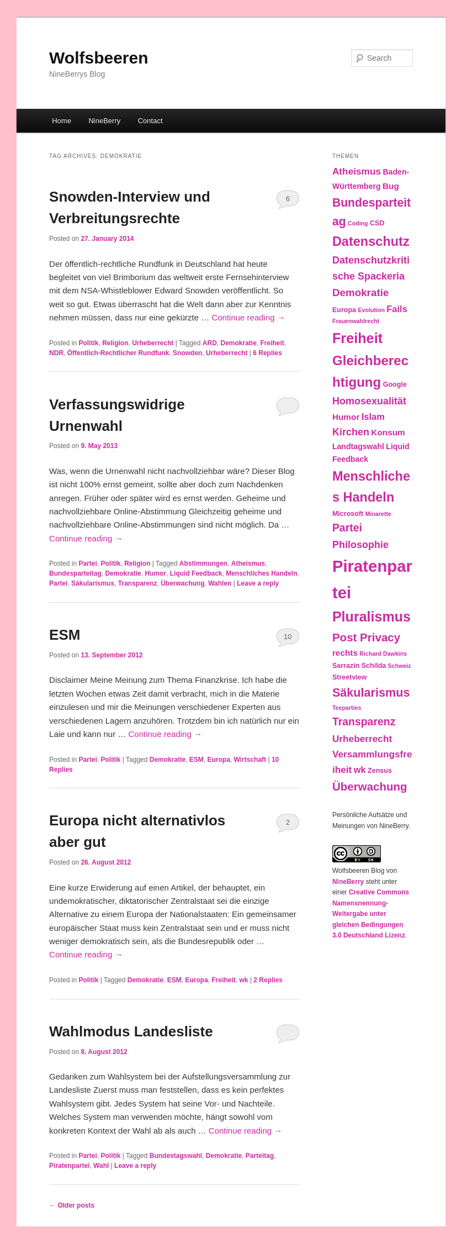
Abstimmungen (203, 563)
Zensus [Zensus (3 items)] (380, 771)
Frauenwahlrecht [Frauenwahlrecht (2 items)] (355, 321)
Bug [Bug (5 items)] (391, 186)
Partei (87, 563)
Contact (150, 121)
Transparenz (137, 583)
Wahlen (219, 583)
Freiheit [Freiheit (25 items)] (357, 338)
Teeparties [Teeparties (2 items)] (347, 707)
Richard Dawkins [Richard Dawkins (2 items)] (383, 653)
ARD (210, 343)
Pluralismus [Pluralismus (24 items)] (371, 616)
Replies (267, 353)
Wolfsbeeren (98, 58)
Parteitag (260, 1156)
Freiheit (272, 343)
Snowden (187, 353)
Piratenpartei (69, 1166)
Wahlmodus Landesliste (131, 1031)
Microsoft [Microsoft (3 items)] (347, 514)
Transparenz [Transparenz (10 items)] (364, 721)
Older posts (71, 1205)
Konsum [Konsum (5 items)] (388, 432)
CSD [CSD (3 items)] (377, 223)
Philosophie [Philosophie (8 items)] (360, 544)
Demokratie (238, 343)
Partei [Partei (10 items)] (347, 528)
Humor (155, 573)
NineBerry (104, 121)
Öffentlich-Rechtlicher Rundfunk (118, 353)
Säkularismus (92, 583)
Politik (88, 343)
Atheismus (248, 563)
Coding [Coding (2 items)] (358, 223)
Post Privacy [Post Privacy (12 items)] (366, 637)
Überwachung (182, 583)
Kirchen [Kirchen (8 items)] (350, 432)
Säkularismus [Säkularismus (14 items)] (371, 692)
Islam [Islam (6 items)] (373, 417)
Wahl (101, 1166)
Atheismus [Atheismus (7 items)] (356, 171)
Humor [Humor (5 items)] (346, 417)
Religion (115, 343)
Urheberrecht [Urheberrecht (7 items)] (362, 738)
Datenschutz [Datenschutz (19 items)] (371, 241)
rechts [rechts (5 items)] (345, 652)
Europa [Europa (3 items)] (344, 310)
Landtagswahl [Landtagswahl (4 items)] (358, 446)
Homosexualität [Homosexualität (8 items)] (369, 401)
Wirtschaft (250, 759)
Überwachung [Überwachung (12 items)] (369, 786)
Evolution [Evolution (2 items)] (371, 310)
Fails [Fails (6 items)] (396, 309)
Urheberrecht (152, 343)
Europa (219, 759)
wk (244, 980)
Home (61, 121)
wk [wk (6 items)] (360, 770)
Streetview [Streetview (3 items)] (349, 677)
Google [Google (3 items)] (395, 384)
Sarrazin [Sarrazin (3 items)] (345, 666)
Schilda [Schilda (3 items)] (374, 666)
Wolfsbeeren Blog (358, 871)
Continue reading (248, 317)
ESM (64, 634)
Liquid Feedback (196, 573)
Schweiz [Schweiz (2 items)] (399, 665)
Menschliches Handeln (261, 573)
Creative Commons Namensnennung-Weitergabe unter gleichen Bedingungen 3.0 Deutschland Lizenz (370, 913)
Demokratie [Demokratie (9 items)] (360, 292)
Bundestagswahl (176, 1156)
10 (287, 637)
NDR (56, 353)
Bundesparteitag (75, 573)
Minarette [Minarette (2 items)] (378, 513)
